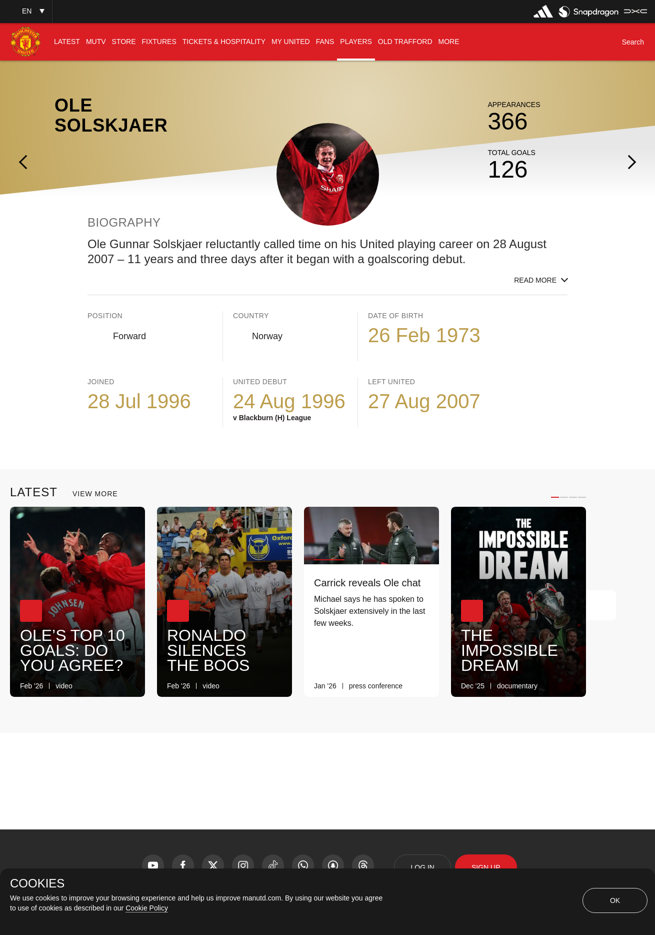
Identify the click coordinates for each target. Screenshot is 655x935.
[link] (130, 686)
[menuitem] (67, 42)
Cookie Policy (147, 908)
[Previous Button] (571, 605)
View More (95, 494)
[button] (26, 11)
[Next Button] (601, 605)
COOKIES (37, 883)
